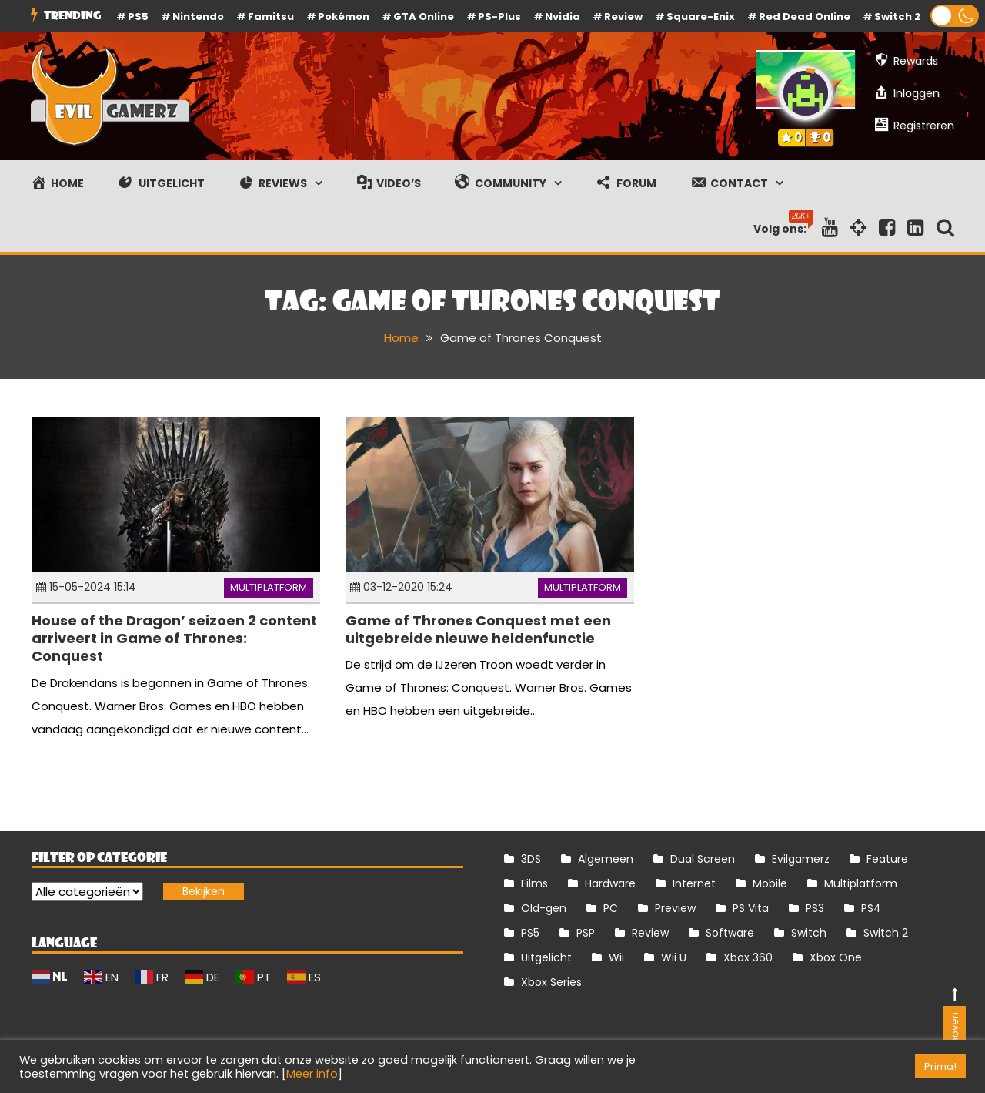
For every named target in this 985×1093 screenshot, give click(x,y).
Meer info (312, 1073)
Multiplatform (268, 587)
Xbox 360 (748, 957)
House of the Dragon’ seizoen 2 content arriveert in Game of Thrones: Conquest (174, 638)
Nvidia (562, 16)
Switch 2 (897, 16)
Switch (808, 932)
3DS (531, 859)
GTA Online (423, 16)
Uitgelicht (546, 957)
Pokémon (343, 16)
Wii (616, 957)
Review (650, 932)
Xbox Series (551, 982)
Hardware (610, 883)
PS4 (871, 908)
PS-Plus (499, 16)
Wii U (673, 957)
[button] (954, 16)
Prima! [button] (940, 1066)
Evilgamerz (801, 859)
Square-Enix (700, 16)
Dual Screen (702, 859)
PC (610, 908)
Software (730, 932)
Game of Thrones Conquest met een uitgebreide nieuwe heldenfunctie (478, 629)
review (623, 16)
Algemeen (605, 859)
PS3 (815, 908)
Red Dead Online (804, 16)
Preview (675, 908)
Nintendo (198, 16)
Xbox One (836, 957)
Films (534, 883)
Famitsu (271, 16)
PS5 (138, 16)
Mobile (770, 883)
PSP (585, 932)
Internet (694, 883)
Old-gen (543, 908)
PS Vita (751, 908)
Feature (887, 859)
